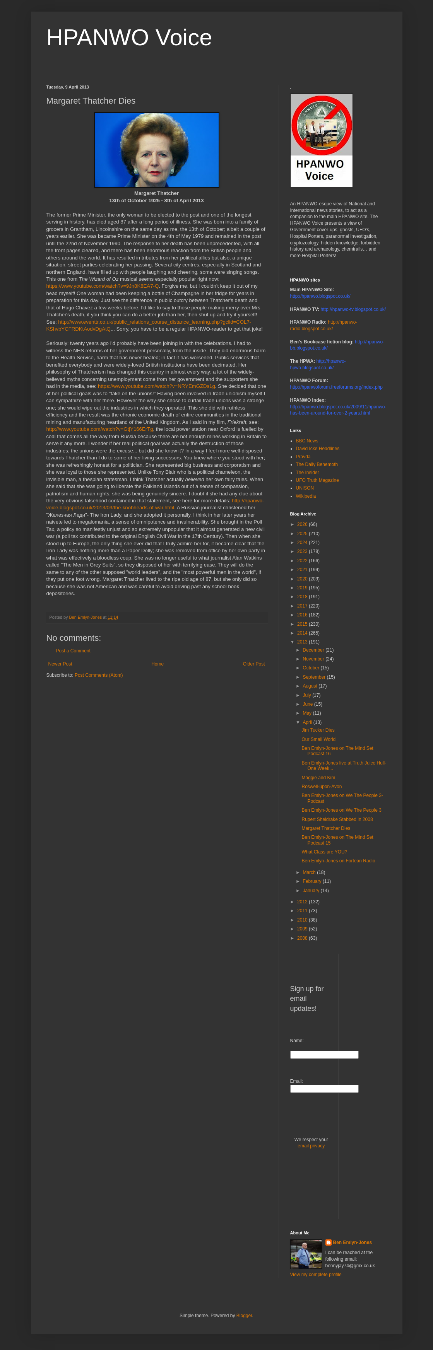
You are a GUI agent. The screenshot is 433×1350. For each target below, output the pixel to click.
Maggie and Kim (318, 777)
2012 (303, 902)
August (310, 686)
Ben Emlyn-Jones (352, 1242)
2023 (303, 551)
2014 (303, 633)
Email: (296, 1081)
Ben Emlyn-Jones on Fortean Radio (338, 861)
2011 (303, 910)
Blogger (244, 1315)
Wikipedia (306, 496)
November (314, 659)
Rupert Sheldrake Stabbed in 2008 (337, 819)
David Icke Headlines (318, 448)
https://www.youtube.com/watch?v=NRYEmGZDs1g (156, 386)
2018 (303, 596)
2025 (303, 533)
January (311, 890)
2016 (303, 615)
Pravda (303, 456)
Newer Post (60, 664)
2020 (303, 579)
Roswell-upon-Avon (321, 786)
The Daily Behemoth (317, 464)
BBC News (307, 441)
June (308, 704)
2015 (303, 624)
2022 (303, 560)
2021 (303, 569)
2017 (303, 606)
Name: (297, 1040)
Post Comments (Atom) (99, 675)
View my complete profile (316, 1274)
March (310, 872)
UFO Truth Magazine (317, 480)
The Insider (307, 472)
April (308, 722)
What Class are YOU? (324, 852)
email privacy (311, 1146)
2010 (303, 920)
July (307, 695)
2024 (303, 542)
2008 (303, 938)
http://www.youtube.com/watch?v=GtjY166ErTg (99, 429)
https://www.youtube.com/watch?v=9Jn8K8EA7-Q (102, 286)
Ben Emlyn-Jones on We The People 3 (341, 810)
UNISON (305, 488)
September (315, 677)
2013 (303, 642)
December (314, 650)
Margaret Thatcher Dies (325, 828)
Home (157, 664)
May (308, 713)
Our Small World (318, 739)
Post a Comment (73, 651)
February (312, 881)
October (311, 668)
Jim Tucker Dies (317, 730)
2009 (303, 929)
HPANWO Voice (129, 37)
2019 (303, 588)
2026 (303, 524)
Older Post (254, 664)
